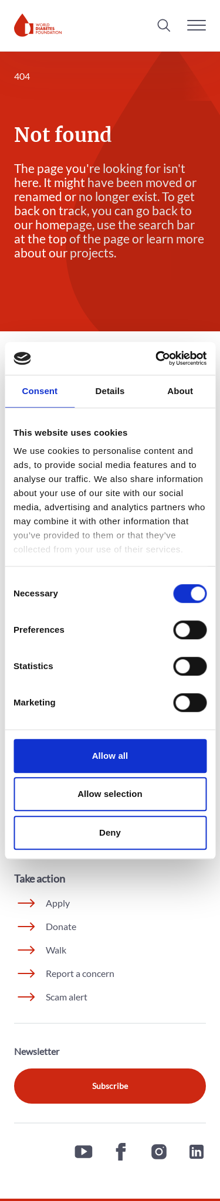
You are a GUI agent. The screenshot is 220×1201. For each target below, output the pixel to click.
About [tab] (180, 391)
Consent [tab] (39, 391)
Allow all (110, 756)
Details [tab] (110, 391)
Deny (110, 832)
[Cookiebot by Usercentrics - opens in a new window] (157, 358)
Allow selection (110, 794)
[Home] (38, 25)
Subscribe (110, 1086)
